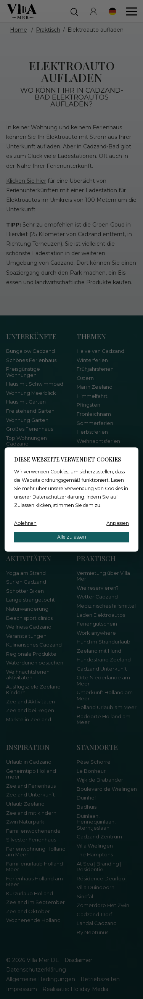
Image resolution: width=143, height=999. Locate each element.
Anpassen (117, 523)
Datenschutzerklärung (58, 497)
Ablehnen (25, 523)
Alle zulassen (71, 537)
